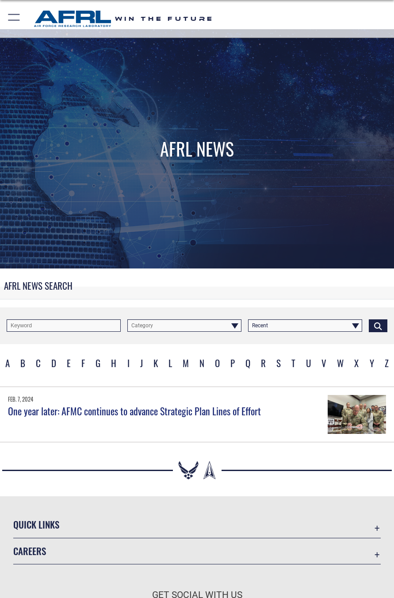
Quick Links (36, 524)
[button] (14, 19)
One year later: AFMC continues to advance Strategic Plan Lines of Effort (134, 411)
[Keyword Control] (64, 325)
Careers (29, 551)
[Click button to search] (378, 325)
